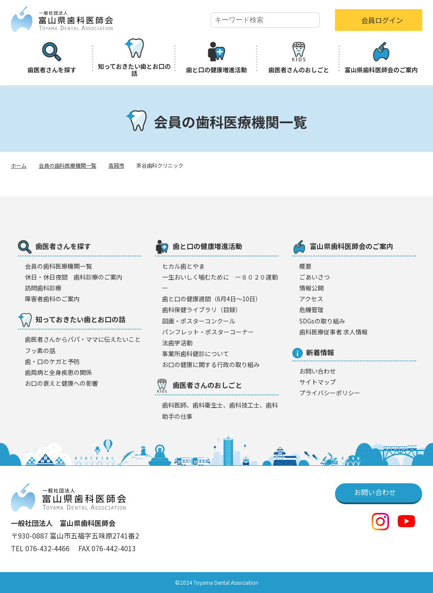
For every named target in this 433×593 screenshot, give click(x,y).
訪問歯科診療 (43, 287)
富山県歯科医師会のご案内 (381, 58)
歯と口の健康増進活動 (216, 58)
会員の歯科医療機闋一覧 (58, 266)
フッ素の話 (40, 350)
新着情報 (313, 352)
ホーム (19, 165)
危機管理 (311, 309)
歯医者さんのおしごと (298, 58)
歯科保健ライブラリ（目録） (201, 309)
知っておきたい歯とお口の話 (134, 57)
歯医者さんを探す (51, 58)
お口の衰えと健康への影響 (61, 383)
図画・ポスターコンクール (198, 321)
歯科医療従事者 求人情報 (333, 331)
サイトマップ (317, 381)
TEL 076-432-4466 (41, 548)
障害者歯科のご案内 (52, 298)
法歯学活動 (177, 342)
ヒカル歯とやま (183, 266)
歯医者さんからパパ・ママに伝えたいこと (83, 339)
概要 (305, 266)
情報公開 (311, 287)
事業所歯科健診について (195, 353)
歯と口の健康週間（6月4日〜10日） (211, 298)
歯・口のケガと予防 (52, 361)
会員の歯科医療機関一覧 (67, 165)
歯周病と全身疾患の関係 (58, 372)
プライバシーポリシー (329, 392)
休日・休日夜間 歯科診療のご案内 (73, 277)
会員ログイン (382, 20)
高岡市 (116, 165)
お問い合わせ (317, 371)
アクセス (311, 298)
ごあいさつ (314, 277)
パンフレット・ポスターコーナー (208, 331)
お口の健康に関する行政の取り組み (211, 364)
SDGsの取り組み (322, 321)
